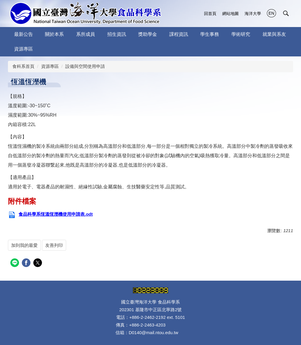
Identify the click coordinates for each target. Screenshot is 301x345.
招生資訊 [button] (116, 34)
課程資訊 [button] (178, 34)
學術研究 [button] (240, 34)
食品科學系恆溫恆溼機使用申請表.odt (50, 214)
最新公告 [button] (23, 34)
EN (271, 13)
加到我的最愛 (24, 245)
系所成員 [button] (85, 34)
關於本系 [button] (54, 34)
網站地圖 (230, 13)
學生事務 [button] (209, 34)
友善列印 (54, 245)
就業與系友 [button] (274, 34)
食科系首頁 (23, 66)
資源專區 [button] (23, 48)
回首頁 (210, 13)
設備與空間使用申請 (85, 66)
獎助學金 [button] (147, 34)
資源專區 (50, 66)
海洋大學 (253, 13)
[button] (286, 13)
